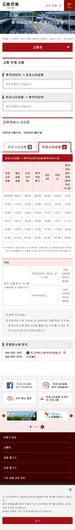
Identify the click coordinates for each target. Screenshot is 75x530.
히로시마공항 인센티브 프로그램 (54, 398)
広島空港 (10, 5)
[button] (30, 427)
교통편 (15, 38)
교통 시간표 (55, 38)
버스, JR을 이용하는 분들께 (33, 38)
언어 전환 (53, 5)
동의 (37, 520)
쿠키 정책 (22, 511)
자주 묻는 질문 (19, 398)
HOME (5, 38)
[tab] (20, 147)
